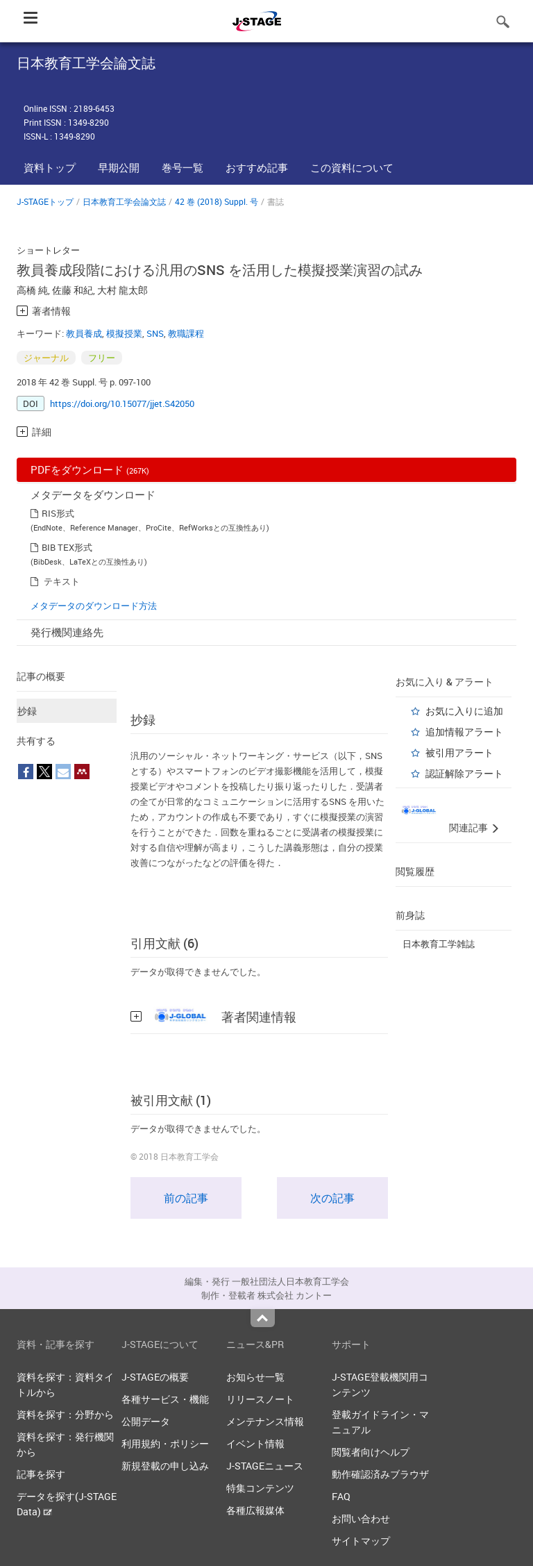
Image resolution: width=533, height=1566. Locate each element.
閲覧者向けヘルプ (370, 1451)
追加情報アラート (464, 731)
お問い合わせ (361, 1518)
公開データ (145, 1421)
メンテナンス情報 (265, 1421)
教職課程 (186, 333)
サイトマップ (361, 1540)
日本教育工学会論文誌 (124, 201)
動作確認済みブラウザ (380, 1474)
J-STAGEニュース (264, 1465)
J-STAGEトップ (45, 201)
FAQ (341, 1496)
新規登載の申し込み (165, 1465)
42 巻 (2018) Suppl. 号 (216, 201)
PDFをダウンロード (90, 469)
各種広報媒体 (255, 1510)
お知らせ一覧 (255, 1376)
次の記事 (332, 1198)
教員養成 (84, 333)
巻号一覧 (182, 167)
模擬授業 (124, 333)
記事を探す (41, 1474)
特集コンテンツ (260, 1487)
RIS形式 (58, 513)
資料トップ (50, 167)
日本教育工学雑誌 (439, 944)
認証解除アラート (464, 773)
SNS (155, 333)
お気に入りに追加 (464, 710)
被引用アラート (459, 752)
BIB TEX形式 (67, 547)
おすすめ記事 (257, 167)
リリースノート (260, 1399)
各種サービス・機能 (165, 1399)
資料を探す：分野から (65, 1414)
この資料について (352, 167)
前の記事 (186, 1198)
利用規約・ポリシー (165, 1443)
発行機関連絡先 (67, 632)
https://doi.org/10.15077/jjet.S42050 (122, 403)
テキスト (62, 581)
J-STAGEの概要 (155, 1376)
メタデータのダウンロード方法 (94, 605)
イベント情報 (255, 1443)
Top (263, 1318)
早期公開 (118, 167)
